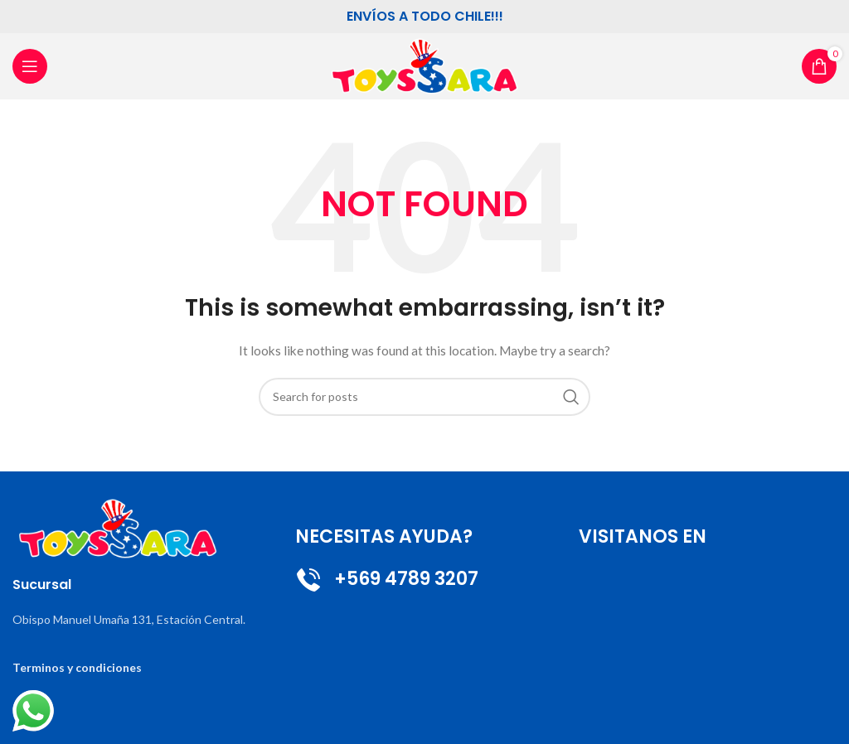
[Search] (424, 397)
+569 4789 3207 (386, 579)
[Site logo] (424, 65)
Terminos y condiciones (77, 667)
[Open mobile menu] (30, 66)
